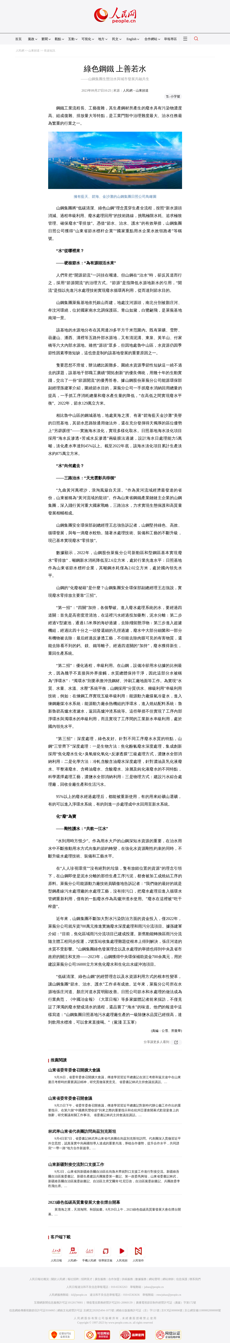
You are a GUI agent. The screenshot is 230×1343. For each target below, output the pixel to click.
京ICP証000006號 (171, 1310)
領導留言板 (106, 1253)
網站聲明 (154, 1279)
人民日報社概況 (39, 1279)
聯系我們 (195, 1279)
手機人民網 (89, 1253)
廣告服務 (100, 1279)
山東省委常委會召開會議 (70, 1098)
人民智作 (138, 1253)
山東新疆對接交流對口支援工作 (76, 1164)
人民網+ (73, 1253)
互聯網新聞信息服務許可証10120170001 (58, 1302)
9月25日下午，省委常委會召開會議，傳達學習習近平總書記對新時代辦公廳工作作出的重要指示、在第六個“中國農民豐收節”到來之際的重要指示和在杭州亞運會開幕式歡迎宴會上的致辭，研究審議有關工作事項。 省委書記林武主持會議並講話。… (114, 1110)
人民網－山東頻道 (135, 90)
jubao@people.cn (154, 1286)
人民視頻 (122, 1253)
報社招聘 (73, 1279)
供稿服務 (127, 1279)
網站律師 (168, 1279)
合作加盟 (113, 1279)
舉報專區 (170, 39)
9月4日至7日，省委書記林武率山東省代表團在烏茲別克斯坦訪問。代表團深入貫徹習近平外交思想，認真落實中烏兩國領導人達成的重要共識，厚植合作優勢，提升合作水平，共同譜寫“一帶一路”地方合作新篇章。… (114, 1143)
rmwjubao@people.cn (168, 1294)
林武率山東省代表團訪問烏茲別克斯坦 (82, 1131)
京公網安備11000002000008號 (202, 1310)
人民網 (20, 50)
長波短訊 (49, 50)
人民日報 (56, 1253)
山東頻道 (34, 50)
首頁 (18, 39)
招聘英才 (86, 1279)
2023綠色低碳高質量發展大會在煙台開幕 (84, 1202)
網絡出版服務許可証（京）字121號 (137, 1310)
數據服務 (140, 1279)
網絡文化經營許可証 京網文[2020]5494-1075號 (85, 1310)
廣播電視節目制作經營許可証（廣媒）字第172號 (166, 1302)
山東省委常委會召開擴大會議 (74, 1070)
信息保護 (181, 1279)
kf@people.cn (79, 1294)
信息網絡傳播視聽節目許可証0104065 (32, 1310)
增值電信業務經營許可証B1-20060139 (109, 1302)
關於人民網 (58, 1279)
